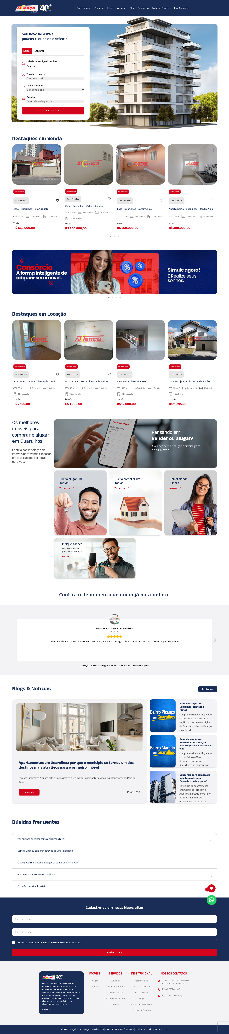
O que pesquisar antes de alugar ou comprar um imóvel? (115, 864)
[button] (111, 236)
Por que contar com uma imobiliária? (115, 875)
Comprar (99, 8)
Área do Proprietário (115, 986)
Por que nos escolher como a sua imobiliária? (115, 840)
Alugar (110, 8)
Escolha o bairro (35, 74)
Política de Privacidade (48, 942)
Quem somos (84, 8)
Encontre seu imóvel (115, 998)
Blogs (141, 998)
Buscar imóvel (53, 110)
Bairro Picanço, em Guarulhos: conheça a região (191, 706)
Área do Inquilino (115, 992)
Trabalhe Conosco (161, 8)
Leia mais (29, 792)
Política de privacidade (141, 1004)
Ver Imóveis (64, 488)
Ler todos (207, 689)
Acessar (173, 488)
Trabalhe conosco (141, 986)
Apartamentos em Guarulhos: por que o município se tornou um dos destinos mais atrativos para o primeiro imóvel (76, 764)
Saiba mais (46, 1009)
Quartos (31, 97)
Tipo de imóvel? (35, 85)
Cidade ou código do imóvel (41, 61)
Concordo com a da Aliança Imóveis (49, 942)
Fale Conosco (181, 8)
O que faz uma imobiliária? (115, 887)
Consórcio (143, 8)
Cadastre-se (114, 952)
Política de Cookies (141, 1010)
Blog (132, 8)
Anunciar (121, 8)
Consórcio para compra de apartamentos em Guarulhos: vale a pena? (194, 777)
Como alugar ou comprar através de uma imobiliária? (115, 852)
